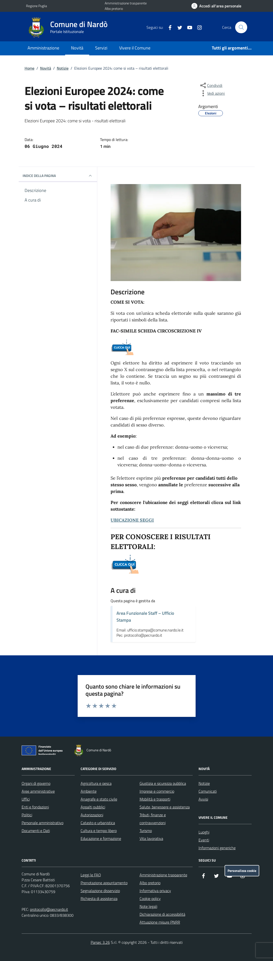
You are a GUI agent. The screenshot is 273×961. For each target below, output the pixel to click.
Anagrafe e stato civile (99, 799)
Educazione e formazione (101, 838)
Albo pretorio (114, 8)
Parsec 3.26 (100, 942)
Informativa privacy (155, 891)
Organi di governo (36, 783)
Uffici (26, 799)
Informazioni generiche (217, 848)
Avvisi (203, 799)
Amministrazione (43, 48)
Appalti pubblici (93, 807)
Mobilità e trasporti (155, 799)
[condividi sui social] (210, 85)
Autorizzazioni (92, 815)
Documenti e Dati (36, 831)
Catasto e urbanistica (98, 823)
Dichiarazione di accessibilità (162, 914)
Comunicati (208, 791)
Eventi (204, 840)
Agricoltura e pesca (96, 783)
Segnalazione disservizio (100, 891)
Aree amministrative (38, 791)
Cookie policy (150, 898)
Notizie (63, 68)
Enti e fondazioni (35, 807)
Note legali (148, 906)
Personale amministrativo (42, 823)
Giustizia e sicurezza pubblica (163, 783)
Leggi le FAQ (91, 875)
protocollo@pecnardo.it (49, 909)
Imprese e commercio (157, 791)
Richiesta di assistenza (99, 898)
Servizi (101, 48)
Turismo (146, 831)
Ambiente (89, 791)
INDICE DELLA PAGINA (58, 176)
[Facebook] (168, 27)
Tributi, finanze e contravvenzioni (153, 819)
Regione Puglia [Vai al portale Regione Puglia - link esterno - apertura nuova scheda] (36, 5)
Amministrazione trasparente (126, 3)
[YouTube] (188, 27)
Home (29, 68)
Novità (77, 48)
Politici (27, 815)
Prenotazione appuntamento (104, 883)
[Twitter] (178, 27)
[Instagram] (197, 27)
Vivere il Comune (134, 48)
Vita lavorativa (151, 838)
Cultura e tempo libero (99, 831)
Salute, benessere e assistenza (165, 807)
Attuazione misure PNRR (160, 922)
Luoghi (204, 832)
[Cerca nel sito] (241, 27)
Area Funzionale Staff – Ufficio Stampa (145, 616)
